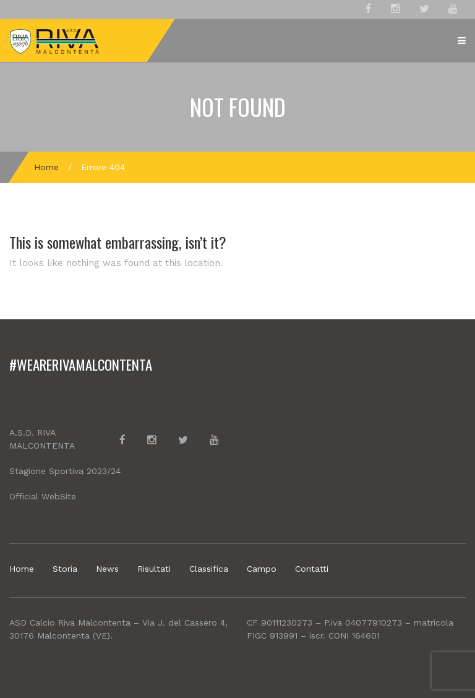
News (107, 569)
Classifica (208, 569)
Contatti (311, 569)
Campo (261, 569)
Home (46, 167)
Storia (65, 569)
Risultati (154, 569)
